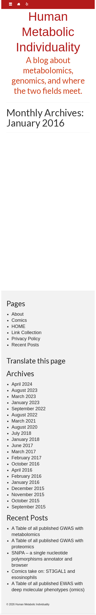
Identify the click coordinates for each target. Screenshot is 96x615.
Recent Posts (25, 344)
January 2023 (25, 402)
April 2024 (22, 384)
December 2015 (28, 488)
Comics (19, 320)
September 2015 (29, 506)
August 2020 (24, 427)
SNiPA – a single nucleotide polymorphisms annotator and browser (42, 559)
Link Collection (26, 332)
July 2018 (21, 433)
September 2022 (29, 408)
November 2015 (28, 494)
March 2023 (24, 396)
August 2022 (24, 414)
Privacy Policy (26, 338)
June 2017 (22, 445)
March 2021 (24, 421)
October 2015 (25, 500)
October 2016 (25, 463)
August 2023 (24, 390)
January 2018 (25, 439)
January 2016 (25, 482)
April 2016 (22, 470)
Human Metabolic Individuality (48, 32)
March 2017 (24, 451)
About (18, 314)
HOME (18, 326)
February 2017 (26, 457)
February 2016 (26, 476)
